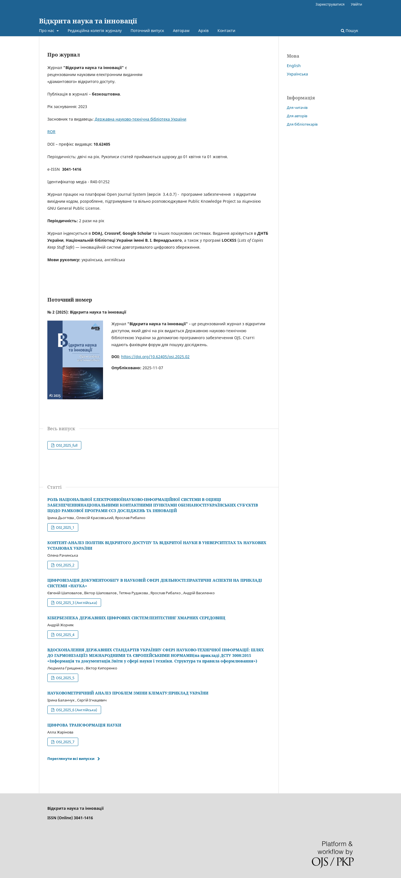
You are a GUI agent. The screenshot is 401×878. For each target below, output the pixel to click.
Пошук (349, 30)
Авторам (181, 30)
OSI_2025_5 (64, 677)
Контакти (226, 30)
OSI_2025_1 (64, 527)
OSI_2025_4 (64, 634)
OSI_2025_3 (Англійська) (76, 602)
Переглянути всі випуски (70, 758)
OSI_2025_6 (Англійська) (76, 709)
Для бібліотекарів (302, 124)
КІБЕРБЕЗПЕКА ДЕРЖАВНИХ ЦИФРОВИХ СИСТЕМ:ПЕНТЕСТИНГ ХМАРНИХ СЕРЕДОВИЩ (136, 617)
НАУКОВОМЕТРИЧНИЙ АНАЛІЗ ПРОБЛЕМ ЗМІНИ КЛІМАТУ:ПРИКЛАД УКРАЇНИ (127, 693)
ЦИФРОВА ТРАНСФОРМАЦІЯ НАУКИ (84, 725)
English (294, 65)
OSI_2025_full (66, 445)
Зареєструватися (330, 4)
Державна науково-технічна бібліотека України (140, 119)
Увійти (356, 4)
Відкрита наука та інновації (88, 20)
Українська (297, 74)
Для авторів (297, 115)
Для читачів (297, 107)
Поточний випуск (147, 30)
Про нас (47, 30)
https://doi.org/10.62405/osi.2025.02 (155, 356)
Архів (203, 30)
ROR (51, 131)
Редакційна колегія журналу (95, 30)
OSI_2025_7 (64, 741)
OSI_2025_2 (64, 565)
